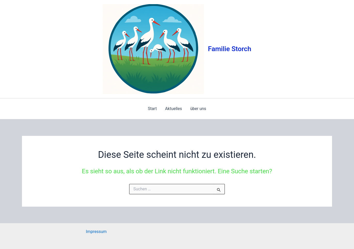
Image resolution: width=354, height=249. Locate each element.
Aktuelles (173, 108)
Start (152, 108)
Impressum (96, 231)
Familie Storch (229, 49)
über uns (198, 108)
